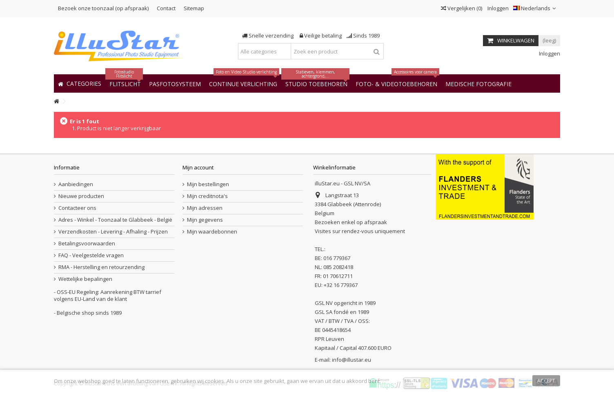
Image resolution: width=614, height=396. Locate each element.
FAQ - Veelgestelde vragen (91, 255)
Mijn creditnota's (207, 196)
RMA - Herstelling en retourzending (101, 267)
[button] (478, 83)
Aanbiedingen (75, 184)
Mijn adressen (204, 208)
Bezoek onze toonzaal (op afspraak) (103, 8)
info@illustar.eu (351, 359)
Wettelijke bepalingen (85, 279)
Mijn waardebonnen (212, 231)
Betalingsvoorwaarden (86, 243)
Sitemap (194, 8)
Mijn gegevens (205, 219)
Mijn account (198, 167)
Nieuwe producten (81, 196)
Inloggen (497, 8)
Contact (166, 8)
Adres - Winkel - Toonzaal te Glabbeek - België (115, 219)
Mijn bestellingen (208, 184)
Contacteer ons (77, 208)
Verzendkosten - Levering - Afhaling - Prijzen (113, 231)
